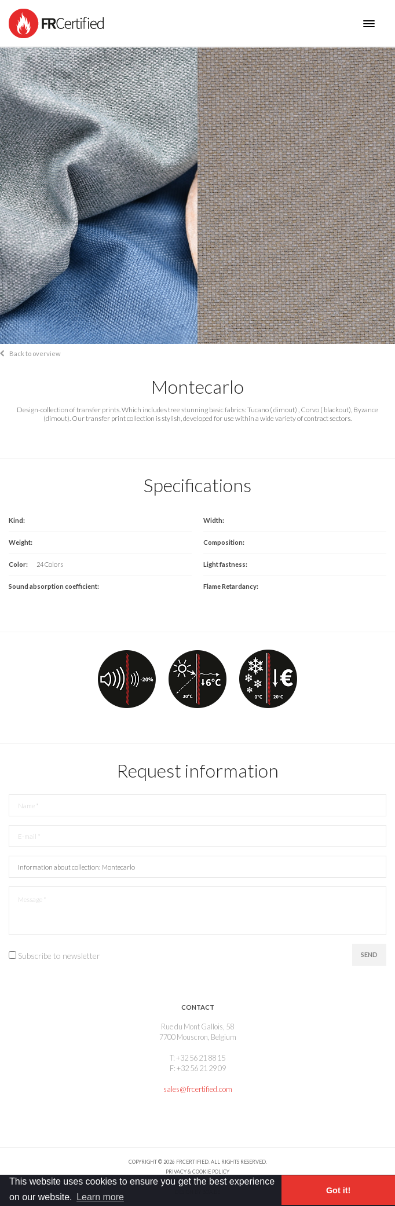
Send (369, 954)
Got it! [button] (338, 1190)
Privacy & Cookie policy (197, 1171)
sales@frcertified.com (197, 1089)
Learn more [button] (100, 1197)
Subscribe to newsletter (59, 956)
